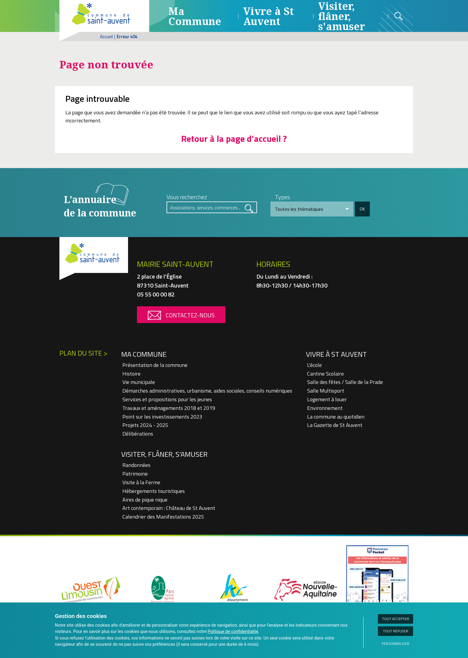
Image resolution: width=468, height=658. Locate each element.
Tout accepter (395, 619)
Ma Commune (194, 16)
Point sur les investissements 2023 (162, 417)
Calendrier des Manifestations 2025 (163, 517)
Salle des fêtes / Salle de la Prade (345, 382)
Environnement (325, 408)
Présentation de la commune (154, 365)
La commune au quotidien (335, 417)
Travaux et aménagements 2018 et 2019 (168, 408)
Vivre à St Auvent (268, 16)
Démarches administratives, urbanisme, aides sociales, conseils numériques (207, 391)
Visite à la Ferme (141, 482)
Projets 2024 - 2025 (145, 425)
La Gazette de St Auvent (334, 425)
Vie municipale (138, 382)
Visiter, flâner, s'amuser (164, 454)
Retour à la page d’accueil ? (234, 138)
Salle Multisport (325, 391)
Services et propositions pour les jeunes (167, 399)
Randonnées (136, 465)
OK (362, 209)
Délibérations (137, 434)
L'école (314, 365)
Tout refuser (395, 631)
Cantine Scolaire (325, 374)
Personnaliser (395, 643)
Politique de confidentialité (232, 631)
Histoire (131, 374)
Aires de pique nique (144, 500)
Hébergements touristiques (153, 491)
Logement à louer (327, 399)
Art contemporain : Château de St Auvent (168, 508)
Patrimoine (135, 474)
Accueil (106, 36)
